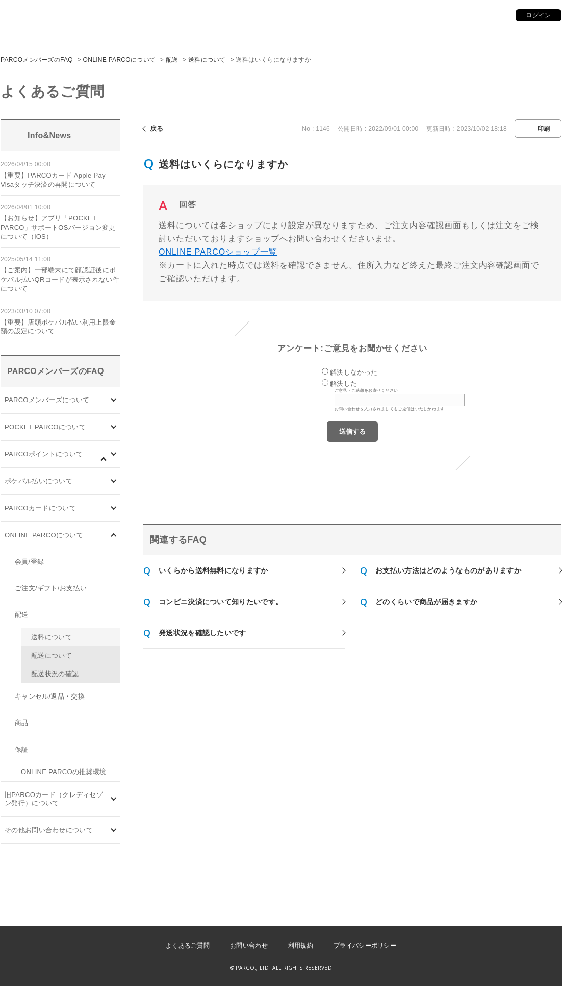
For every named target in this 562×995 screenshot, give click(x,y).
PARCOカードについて (40, 508)
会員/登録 (29, 561)
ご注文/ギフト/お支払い (51, 588)
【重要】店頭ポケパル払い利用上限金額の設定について (58, 326)
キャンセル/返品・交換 (50, 696)
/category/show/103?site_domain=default (114, 400)
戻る (157, 128)
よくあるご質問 (188, 945)
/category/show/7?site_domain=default (114, 799)
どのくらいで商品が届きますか (426, 602)
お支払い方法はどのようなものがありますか (448, 570)
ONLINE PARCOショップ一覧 (218, 251)
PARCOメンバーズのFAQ (37, 59)
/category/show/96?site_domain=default (108, 464)
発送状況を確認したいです (202, 633)
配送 (172, 59)
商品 (22, 723)
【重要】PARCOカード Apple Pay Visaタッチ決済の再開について (53, 179)
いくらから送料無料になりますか (213, 570)
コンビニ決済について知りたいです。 (221, 602)
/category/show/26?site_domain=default (114, 481)
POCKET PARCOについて (45, 427)
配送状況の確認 (55, 674)
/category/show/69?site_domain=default (114, 535)
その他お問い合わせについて (49, 830)
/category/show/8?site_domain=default (114, 830)
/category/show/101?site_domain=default (114, 508)
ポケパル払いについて (38, 481)
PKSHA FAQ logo (506, 969)
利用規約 (300, 945)
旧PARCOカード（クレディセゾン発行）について (54, 799)
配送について (51, 655)
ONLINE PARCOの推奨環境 (63, 772)
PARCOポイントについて (44, 454)
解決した (343, 383)
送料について (207, 59)
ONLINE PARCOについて (119, 59)
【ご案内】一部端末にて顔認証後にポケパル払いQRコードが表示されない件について (60, 279)
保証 (22, 749)
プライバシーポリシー (365, 945)
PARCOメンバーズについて (47, 400)
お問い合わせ (249, 945)
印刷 (544, 128)
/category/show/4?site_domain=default (114, 427)
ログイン (538, 15)
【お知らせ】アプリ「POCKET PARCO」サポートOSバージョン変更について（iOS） (58, 227)
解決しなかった (353, 372)
